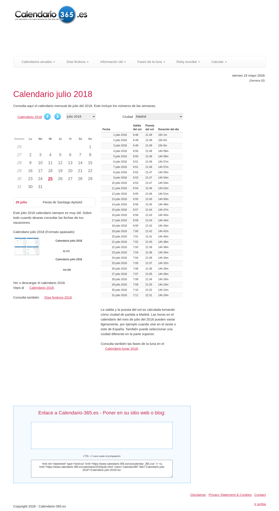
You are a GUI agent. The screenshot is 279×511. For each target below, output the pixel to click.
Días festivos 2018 (58, 297)
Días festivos (75, 62)
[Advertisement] (120, 41)
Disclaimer (198, 495)
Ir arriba (260, 504)
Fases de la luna (149, 62)
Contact (260, 495)
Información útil (110, 62)
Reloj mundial (186, 62)
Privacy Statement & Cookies (230, 495)
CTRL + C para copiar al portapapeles (102, 456)
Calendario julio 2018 (101, 432)
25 (50, 179)
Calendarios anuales (36, 62)
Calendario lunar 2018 (121, 348)
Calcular (217, 62)
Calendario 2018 (30, 117)
